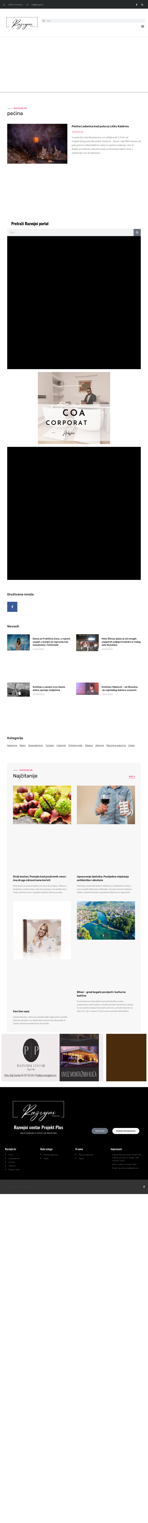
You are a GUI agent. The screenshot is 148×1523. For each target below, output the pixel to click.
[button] (142, 26)
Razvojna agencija (116, 747)
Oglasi (131, 747)
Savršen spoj (21, 1013)
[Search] (137, 232)
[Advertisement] (74, 72)
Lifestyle (61, 747)
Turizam (50, 747)
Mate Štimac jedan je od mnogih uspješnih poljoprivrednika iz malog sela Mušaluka (121, 643)
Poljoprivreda (75, 747)
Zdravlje (99, 747)
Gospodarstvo (35, 747)
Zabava (89, 747)
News (23, 747)
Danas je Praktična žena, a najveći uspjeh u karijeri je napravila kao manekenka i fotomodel (51, 643)
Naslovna (12, 747)
